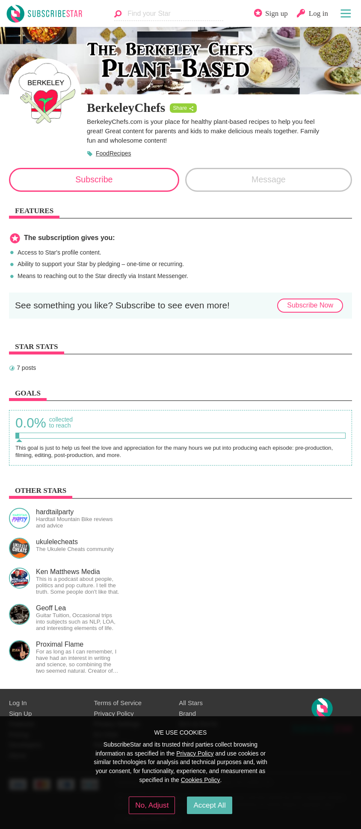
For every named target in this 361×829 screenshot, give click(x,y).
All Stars (191, 702)
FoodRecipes (113, 153)
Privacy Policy (114, 713)
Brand (187, 713)
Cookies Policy (200, 779)
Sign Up (20, 713)
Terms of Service (118, 702)
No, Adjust (152, 805)
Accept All (209, 805)
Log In (18, 702)
